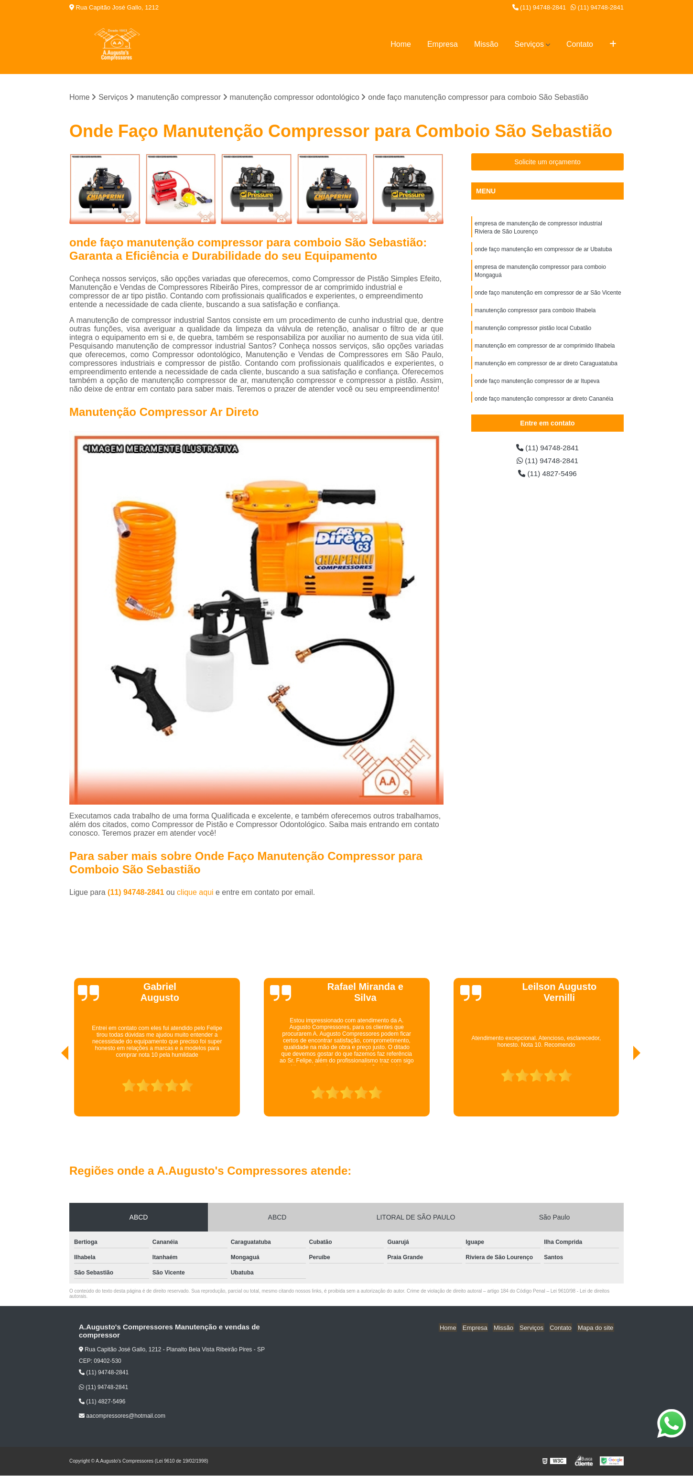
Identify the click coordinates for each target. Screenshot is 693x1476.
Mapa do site (596, 1327)
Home (400, 44)
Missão (486, 44)
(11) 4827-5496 (548, 475)
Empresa (442, 44)
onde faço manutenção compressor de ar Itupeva (537, 386)
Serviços (529, 44)
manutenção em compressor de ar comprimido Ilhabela (545, 350)
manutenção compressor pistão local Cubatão (533, 332)
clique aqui (195, 893)
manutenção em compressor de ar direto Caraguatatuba (546, 368)
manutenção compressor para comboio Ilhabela (535, 313)
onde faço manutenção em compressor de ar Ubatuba (543, 250)
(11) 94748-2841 (539, 7)
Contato (579, 44)
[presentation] (51, 1089)
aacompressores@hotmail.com (122, 1416)
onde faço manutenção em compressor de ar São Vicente (548, 295)
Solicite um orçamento (547, 162)
